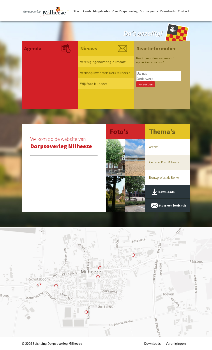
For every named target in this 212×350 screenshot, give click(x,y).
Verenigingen (176, 343)
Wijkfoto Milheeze (94, 83)
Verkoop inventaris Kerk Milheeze (105, 73)
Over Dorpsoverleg (125, 11)
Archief (153, 147)
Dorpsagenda (149, 11)
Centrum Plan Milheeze (164, 162)
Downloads (168, 11)
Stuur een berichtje (172, 205)
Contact (183, 11)
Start (77, 11)
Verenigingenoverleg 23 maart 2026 (105, 62)
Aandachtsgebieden (96, 11)
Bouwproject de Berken (164, 177)
